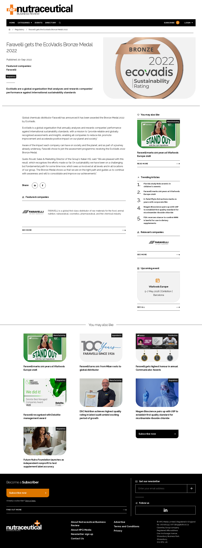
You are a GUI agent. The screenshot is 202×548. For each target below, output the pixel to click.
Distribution (172, 335)
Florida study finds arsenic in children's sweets (157, 185)
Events (38, 23)
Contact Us (77, 538)
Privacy (118, 530)
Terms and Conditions (126, 526)
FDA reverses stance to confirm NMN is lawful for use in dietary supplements (161, 220)
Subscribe (171, 22)
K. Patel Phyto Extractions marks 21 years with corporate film (160, 200)
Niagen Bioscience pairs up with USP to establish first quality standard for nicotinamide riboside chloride (161, 210)
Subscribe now (147, 434)
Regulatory (11, 76)
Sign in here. (30, 501)
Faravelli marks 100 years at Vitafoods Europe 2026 (162, 193)
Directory (50, 23)
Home (12, 23)
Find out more (14, 510)
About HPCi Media (81, 530)
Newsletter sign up (82, 534)
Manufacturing (173, 121)
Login (187, 23)
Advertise (119, 522)
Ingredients (116, 335)
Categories (24, 23)
